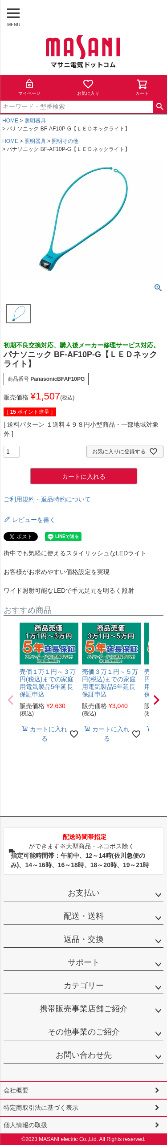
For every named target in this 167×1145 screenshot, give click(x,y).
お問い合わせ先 (84, 1055)
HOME (10, 121)
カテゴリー (84, 985)
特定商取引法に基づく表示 (41, 1107)
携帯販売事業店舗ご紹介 (84, 1008)
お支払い (84, 892)
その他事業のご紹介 (84, 1031)
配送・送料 (84, 916)
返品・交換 (84, 939)
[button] (11, 700)
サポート (84, 962)
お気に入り (88, 87)
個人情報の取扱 (25, 1125)
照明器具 (35, 121)
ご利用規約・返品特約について (47, 499)
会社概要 (16, 1090)
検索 (160, 107)
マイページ (29, 87)
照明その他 (65, 141)
